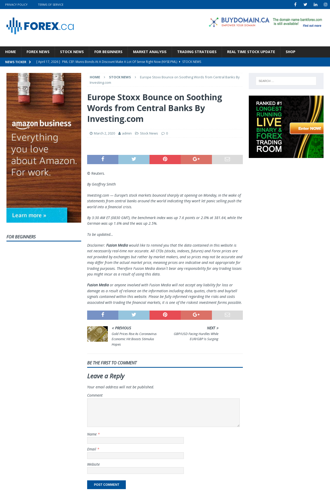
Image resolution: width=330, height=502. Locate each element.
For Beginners (108, 51)
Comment (95, 395)
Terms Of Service (50, 4)
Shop (290, 51)
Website (93, 464)
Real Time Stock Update (251, 51)
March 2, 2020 (104, 133)
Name (92, 434)
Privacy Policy (16, 4)
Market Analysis (150, 51)
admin (127, 133)
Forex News (38, 51)
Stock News (72, 51)
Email (92, 449)
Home (10, 51)
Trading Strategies (197, 51)
